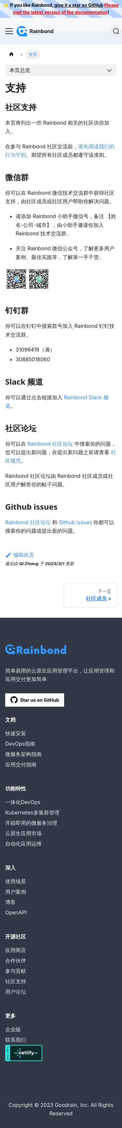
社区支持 (15, 981)
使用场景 (15, 881)
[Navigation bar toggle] (9, 31)
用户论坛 (15, 991)
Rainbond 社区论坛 (50, 443)
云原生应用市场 (23, 833)
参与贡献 (15, 971)
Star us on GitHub (34, 699)
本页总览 (19, 70)
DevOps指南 (20, 743)
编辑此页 (19, 555)
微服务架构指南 (23, 754)
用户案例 (15, 891)
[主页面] (11, 54)
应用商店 (15, 950)
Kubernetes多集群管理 (32, 812)
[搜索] (116, 31)
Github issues (75, 522)
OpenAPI (16, 912)
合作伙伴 (15, 960)
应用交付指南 (20, 764)
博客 (10, 902)
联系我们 (15, 1039)
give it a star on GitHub (78, 5)
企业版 (13, 1029)
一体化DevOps (22, 802)
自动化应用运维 (23, 843)
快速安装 (15, 733)
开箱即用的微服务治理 (31, 823)
